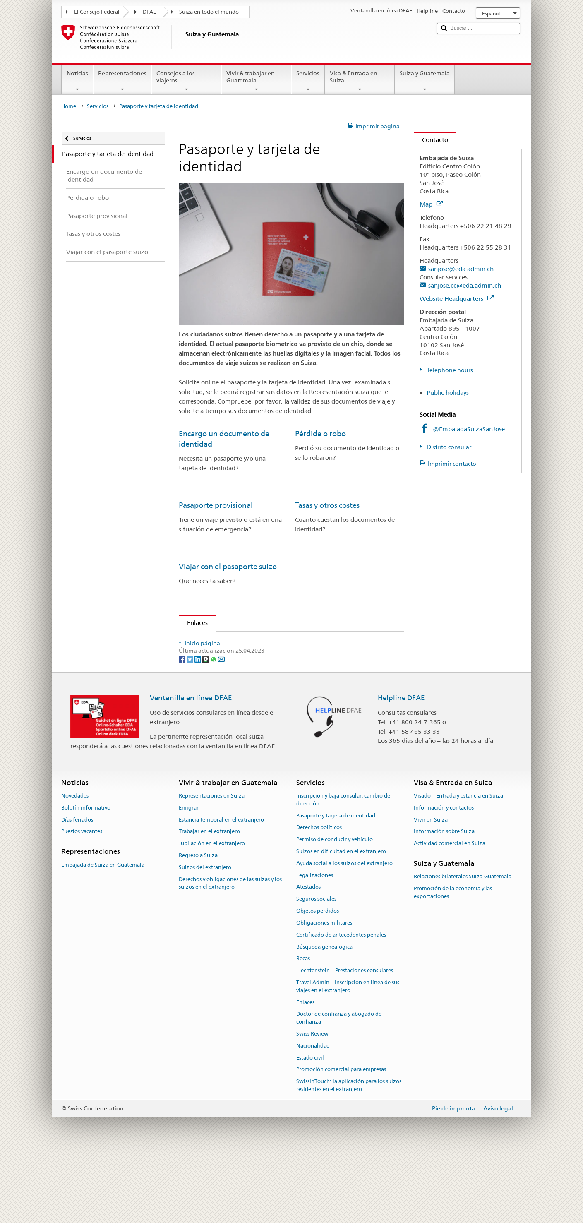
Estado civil (310, 1126)
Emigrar (189, 876)
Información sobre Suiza (444, 900)
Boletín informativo (85, 876)
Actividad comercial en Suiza (449, 912)
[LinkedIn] (198, 727)
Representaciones (122, 81)
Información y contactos (444, 876)
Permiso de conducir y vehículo (334, 908)
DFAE (149, 12)
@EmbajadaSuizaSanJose (469, 429)
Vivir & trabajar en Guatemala (256, 81)
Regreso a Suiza (198, 924)
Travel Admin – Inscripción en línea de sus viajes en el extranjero (347, 1055)
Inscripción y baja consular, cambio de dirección (343, 868)
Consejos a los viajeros (186, 81)
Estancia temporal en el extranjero (221, 888)
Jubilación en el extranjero (212, 912)
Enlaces (193, 623)
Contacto (431, 140)
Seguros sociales (316, 967)
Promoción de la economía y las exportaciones (453, 961)
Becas (303, 1027)
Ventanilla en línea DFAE (191, 766)
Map (431, 204)
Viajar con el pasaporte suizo (228, 566)
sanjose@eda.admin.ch (461, 269)
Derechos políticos (319, 896)
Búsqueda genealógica (324, 1015)
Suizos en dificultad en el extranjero (341, 920)
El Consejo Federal (97, 12)
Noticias (77, 81)
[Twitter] (190, 727)
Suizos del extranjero (205, 936)
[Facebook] (183, 727)
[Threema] (206, 727)
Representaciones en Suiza (212, 864)
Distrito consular (448, 447)
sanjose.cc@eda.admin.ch (464, 285)
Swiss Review (312, 1102)
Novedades (75, 864)
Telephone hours (449, 370)
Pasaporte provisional (216, 505)
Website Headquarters (457, 299)
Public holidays (448, 392)
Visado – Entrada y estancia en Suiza (458, 864)
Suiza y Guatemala (424, 81)
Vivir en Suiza (431, 888)
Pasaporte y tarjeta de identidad (335, 884)
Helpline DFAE (401, 766)
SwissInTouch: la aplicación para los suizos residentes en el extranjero (348, 1154)
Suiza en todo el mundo (209, 12)
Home (68, 106)
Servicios (308, 81)
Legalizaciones (314, 943)
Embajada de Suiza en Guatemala (102, 933)
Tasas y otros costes (327, 505)
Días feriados (77, 888)
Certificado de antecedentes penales (341, 1003)
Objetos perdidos (317, 979)
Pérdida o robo (320, 433)
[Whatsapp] (214, 727)
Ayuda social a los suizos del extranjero (344, 932)
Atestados (308, 955)
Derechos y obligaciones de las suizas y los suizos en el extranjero (230, 951)
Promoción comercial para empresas (341, 1138)
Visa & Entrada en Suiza (359, 81)
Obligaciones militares (324, 991)
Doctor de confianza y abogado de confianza (338, 1086)
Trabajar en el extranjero (209, 900)
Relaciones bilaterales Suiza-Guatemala (462, 945)
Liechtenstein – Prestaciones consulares (344, 1039)
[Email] (221, 727)
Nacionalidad (313, 1114)
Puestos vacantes (81, 900)
